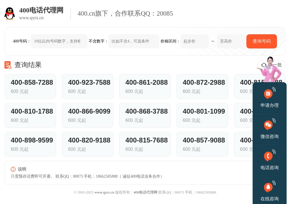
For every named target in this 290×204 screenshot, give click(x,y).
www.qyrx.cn (104, 192)
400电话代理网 (146, 192)
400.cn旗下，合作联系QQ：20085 (125, 13)
